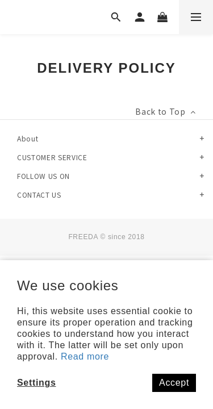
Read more (85, 356)
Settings (36, 382)
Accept (174, 382)
